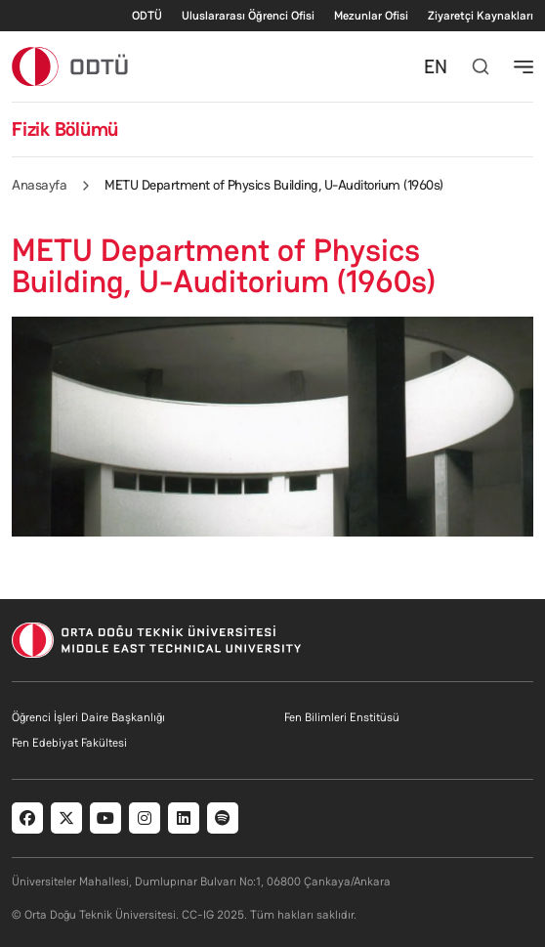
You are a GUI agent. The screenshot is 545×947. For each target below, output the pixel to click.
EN (435, 66)
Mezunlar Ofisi (371, 15)
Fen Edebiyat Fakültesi (69, 743)
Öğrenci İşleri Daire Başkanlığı (88, 717)
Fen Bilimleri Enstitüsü (341, 717)
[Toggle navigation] (523, 66)
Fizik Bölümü (65, 129)
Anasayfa (39, 185)
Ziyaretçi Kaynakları (480, 15)
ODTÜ (147, 15)
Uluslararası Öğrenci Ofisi (248, 15)
